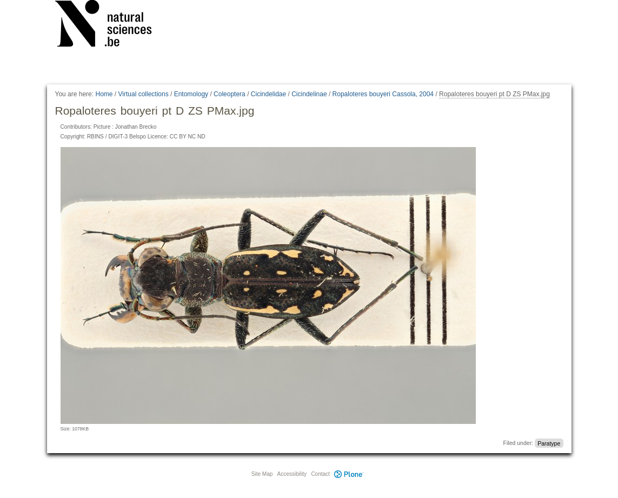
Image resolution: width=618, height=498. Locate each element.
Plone (349, 474)
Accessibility (292, 474)
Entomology (191, 94)
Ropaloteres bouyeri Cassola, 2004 (383, 94)
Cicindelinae (309, 94)
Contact (320, 474)
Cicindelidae (268, 94)
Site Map (262, 474)
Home (103, 94)
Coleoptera (229, 94)
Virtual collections (143, 94)
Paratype (548, 443)
